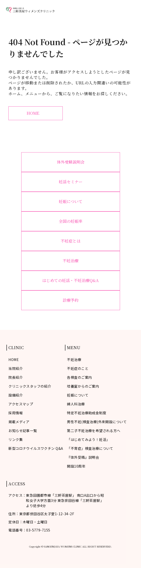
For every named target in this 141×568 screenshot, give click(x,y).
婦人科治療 (76, 403)
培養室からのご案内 (83, 386)
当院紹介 (15, 368)
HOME (35, 113)
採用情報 (15, 412)
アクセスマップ (20, 403)
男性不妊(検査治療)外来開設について (97, 421)
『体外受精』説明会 (83, 457)
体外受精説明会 (70, 162)
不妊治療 (71, 261)
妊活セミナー (70, 182)
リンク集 (15, 439)
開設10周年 (76, 466)
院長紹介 (15, 377)
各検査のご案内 (79, 377)
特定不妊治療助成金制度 (86, 412)
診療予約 (71, 300)
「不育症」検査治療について (90, 448)
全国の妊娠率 (70, 221)
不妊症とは (71, 241)
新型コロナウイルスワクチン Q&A (35, 448)
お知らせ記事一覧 (22, 430)
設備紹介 (15, 395)
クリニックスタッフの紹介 (29, 386)
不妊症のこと (77, 368)
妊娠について (70, 201)
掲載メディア (19, 421)
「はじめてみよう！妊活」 (88, 439)
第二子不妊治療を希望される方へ (93, 430)
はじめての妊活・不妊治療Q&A (70, 280)
